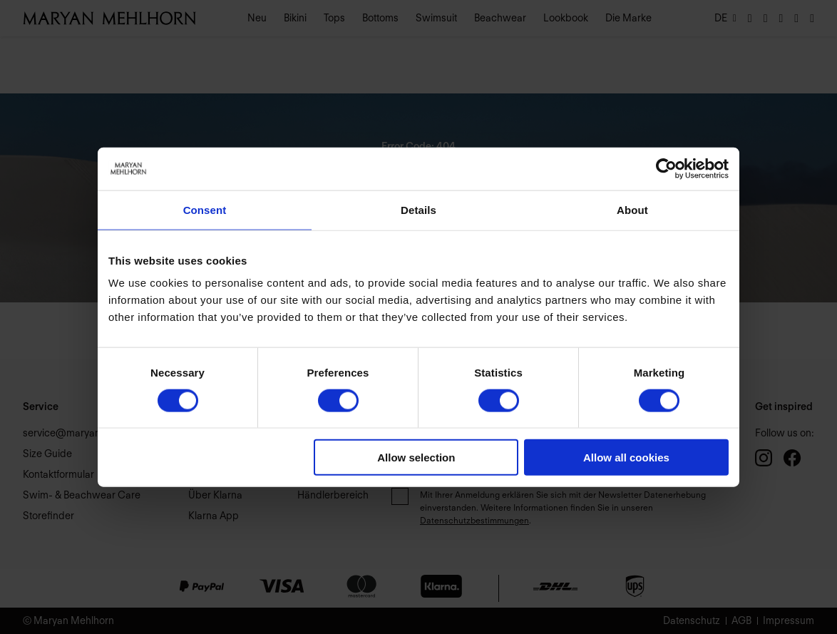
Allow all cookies (626, 457)
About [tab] (632, 209)
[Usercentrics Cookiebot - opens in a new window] (666, 168)
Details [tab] (418, 209)
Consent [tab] (205, 209)
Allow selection (416, 457)
